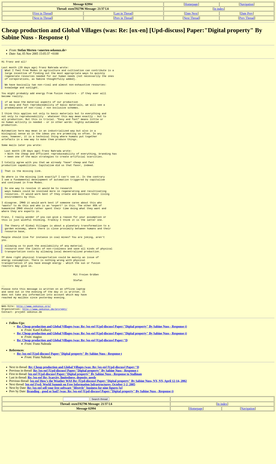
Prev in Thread (123, 18)
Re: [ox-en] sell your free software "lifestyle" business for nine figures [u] (75, 439)
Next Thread (191, 18)
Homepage (191, 4)
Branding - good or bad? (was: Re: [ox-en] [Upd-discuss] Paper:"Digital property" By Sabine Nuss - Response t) (100, 442)
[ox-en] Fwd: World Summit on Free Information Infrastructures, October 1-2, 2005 (80, 435)
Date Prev (247, 13)
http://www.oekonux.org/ (33, 355)
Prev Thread (246, 18)
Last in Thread (123, 13)
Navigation (246, 4)
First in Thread (43, 13)
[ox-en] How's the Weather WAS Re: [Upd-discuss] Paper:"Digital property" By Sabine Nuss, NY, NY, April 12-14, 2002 (108, 432)
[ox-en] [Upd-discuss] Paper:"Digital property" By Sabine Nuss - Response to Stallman (85, 425)
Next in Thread (42, 18)
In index (219, 8)
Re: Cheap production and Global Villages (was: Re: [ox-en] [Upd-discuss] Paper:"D (72, 391)
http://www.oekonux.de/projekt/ (44, 359)
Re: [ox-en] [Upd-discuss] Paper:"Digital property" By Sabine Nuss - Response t (69, 404)
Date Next (191, 13)
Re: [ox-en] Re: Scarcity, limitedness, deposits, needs (62, 428)
